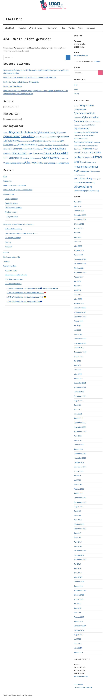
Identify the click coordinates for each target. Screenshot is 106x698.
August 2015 (78, 599)
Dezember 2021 (80, 383)
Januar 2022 (78, 379)
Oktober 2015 (79, 595)
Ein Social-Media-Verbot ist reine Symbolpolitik (21, 82)
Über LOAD (10, 28)
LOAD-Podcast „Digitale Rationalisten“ (17, 190)
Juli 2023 (77, 326)
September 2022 (80, 352)
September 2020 (80, 432)
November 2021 (80, 387)
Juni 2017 (77, 533)
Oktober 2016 (79, 555)
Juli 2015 (77, 604)
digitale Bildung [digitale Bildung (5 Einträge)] (52, 137)
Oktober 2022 (79, 348)
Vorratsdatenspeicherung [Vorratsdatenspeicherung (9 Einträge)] (14, 163)
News (76, 89)
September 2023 (80, 317)
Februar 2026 (79, 211)
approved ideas (11, 270)
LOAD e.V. (13, 19)
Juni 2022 (77, 365)
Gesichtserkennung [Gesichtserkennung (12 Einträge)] (27, 144)
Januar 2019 (78, 493)
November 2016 (80, 551)
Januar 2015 (78, 621)
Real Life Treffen (11, 203)
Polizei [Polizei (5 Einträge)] (41, 153)
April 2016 (78, 573)
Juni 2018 (77, 511)
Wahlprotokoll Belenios (13, 208)
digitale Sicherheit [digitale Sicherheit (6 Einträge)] (63, 137)
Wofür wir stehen (36, 28)
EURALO (97, 61)
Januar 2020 (78, 449)
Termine (72, 28)
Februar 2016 (79, 582)
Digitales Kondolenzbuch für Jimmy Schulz (21, 233)
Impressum (91, 28)
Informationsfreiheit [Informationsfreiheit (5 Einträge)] (58, 145)
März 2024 (78, 299)
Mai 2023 (77, 330)
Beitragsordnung (11, 199)
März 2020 (78, 440)
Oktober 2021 (79, 392)
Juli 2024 (77, 281)
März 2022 (78, 374)
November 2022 (80, 343)
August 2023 (78, 321)
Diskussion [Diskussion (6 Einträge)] (47, 141)
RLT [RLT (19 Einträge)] (65, 153)
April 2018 (78, 520)
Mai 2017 (77, 537)
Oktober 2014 (79, 630)
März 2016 (78, 577)
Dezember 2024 (80, 259)
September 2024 (80, 273)
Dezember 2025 (80, 215)
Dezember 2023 (80, 308)
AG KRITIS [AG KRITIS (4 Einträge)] (6, 132)
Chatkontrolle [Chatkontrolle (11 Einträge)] (30, 132)
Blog (63, 28)
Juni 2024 (77, 286)
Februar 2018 (79, 524)
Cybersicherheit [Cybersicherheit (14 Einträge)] (11, 136)
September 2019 (80, 467)
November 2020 (80, 427)
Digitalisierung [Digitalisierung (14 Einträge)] (11, 140)
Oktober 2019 (79, 462)
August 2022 (78, 356)
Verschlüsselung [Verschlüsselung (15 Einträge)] (50, 157)
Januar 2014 (78, 652)
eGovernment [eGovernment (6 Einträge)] (56, 141)
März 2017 (78, 546)
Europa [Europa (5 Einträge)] (16, 145)
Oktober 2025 (79, 224)
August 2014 (78, 635)
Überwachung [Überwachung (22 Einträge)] (34, 162)
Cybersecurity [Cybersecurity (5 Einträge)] (62, 132)
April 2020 (78, 436)
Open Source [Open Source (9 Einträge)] (33, 153)
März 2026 (78, 206)
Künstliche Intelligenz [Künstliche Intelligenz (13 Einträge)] (55, 148)
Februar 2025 (79, 250)
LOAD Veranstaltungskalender (14, 185)
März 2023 (78, 334)
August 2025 (78, 228)
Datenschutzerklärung (13, 229)
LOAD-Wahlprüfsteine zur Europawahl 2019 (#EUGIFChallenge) (32, 288)
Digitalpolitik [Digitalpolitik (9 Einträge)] (38, 141)
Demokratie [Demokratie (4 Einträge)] (37, 136)
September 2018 (80, 502)
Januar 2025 (78, 255)
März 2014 (78, 648)
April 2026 (78, 202)
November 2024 (80, 264)
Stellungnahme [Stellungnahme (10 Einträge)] (15, 158)
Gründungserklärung (13, 238)
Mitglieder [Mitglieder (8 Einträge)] (7, 153)
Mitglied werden (11, 212)
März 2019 (78, 484)
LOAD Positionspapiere (14, 279)
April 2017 (78, 542)
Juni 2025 (77, 237)
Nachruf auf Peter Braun (12, 86)
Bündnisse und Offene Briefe (16, 275)
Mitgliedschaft (53, 28)
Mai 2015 (77, 613)
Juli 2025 (77, 233)
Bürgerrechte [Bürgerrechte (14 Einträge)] (16, 132)
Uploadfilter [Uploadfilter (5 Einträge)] (26, 158)
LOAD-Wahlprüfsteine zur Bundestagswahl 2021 (26, 293)
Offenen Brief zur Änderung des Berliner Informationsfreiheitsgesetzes (29, 77)
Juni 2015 (77, 608)
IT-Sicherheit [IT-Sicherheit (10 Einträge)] (16, 149)
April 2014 (78, 644)
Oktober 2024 (79, 268)
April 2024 (78, 295)
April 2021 (78, 409)
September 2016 (80, 560)
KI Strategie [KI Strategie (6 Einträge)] (39, 149)
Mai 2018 (77, 515)
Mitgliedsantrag (12, 217)
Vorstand (8, 247)
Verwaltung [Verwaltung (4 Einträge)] (62, 158)
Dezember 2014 (80, 626)
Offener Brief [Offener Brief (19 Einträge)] (19, 153)
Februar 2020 (79, 445)
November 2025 (80, 220)
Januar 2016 (78, 586)
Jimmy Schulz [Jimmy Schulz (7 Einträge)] (27, 149)
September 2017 (80, 529)
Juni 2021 (77, 405)
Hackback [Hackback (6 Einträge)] (41, 145)
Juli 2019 (77, 476)
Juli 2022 (77, 361)
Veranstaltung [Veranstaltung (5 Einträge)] (37, 158)
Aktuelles (22, 28)
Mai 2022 (77, 370)
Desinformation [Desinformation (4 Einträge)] (43, 136)
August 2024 (78, 277)
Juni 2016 (77, 568)
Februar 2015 (79, 617)
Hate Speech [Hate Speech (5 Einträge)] (48, 145)
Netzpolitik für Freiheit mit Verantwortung (18, 224)
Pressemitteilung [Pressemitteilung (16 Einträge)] (53, 153)
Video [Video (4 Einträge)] (67, 158)
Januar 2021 (78, 418)
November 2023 (80, 312)
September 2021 (80, 396)
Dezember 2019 (80, 454)
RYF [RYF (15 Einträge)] (5, 157)
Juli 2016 (77, 564)
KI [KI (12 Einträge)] (34, 148)
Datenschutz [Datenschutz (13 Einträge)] (27, 136)
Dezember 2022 (80, 339)
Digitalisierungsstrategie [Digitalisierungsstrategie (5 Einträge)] (26, 141)
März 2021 (78, 414)
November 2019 (80, 458)
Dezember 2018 (80, 498)
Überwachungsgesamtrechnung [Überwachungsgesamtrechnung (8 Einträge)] (56, 163)
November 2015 (80, 590)
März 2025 (78, 246)
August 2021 (78, 401)
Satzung (8, 242)
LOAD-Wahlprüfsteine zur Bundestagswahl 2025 (26, 297)
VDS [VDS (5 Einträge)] (31, 158)
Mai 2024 (77, 290)
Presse (80, 28)
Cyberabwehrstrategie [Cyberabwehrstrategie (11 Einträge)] (47, 132)
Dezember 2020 (80, 423)
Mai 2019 (77, 480)
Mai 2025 (77, 242)
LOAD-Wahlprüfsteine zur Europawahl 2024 (24, 302)
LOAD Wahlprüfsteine (13, 284)
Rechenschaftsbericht (11, 257)
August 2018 (78, 507)
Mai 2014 (77, 639)
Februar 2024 (79, 303)
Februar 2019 (79, 489)
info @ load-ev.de (81, 55)
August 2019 (78, 471)
